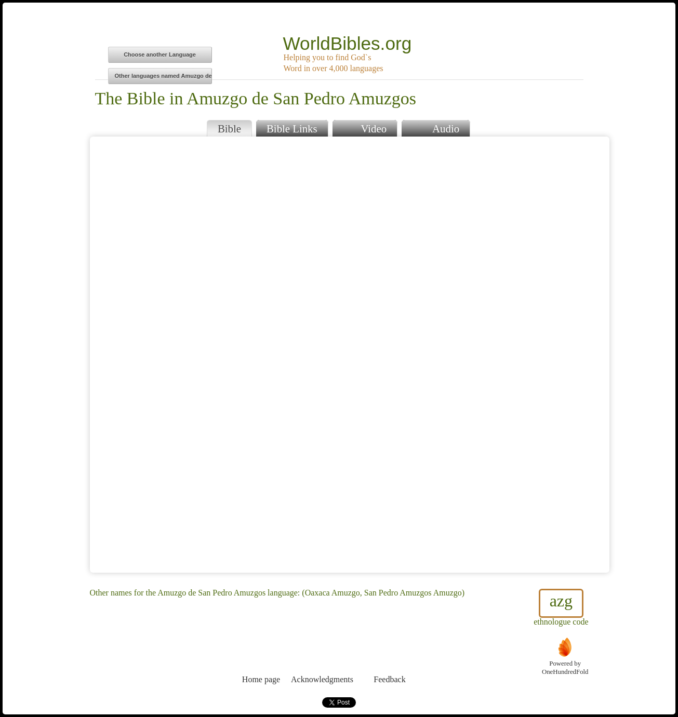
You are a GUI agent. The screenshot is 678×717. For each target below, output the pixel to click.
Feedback (390, 660)
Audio (435, 127)
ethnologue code (561, 607)
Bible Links (292, 128)
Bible (229, 128)
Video (365, 127)
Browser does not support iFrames (349, 355)
